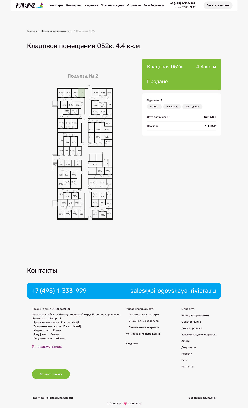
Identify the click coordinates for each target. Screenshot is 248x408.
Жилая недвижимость (140, 310)
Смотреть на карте (50, 348)
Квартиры (56, 5)
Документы (188, 348)
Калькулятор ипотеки (195, 316)
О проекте (134, 5)
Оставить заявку (51, 377)
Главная (32, 31)
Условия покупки (112, 5)
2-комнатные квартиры (144, 322)
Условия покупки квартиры (198, 335)
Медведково (41, 331)
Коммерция (73, 5)
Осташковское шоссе (47, 327)
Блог (184, 361)
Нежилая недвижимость (56, 31)
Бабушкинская (43, 339)
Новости (186, 354)
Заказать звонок (218, 5)
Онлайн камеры (154, 5)
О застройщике (191, 322)
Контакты (187, 367)
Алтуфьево (40, 335)
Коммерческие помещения (143, 334)
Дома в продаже (191, 329)
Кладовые (91, 5)
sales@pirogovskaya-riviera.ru (170, 292)
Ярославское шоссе (46, 323)
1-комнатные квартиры (144, 315)
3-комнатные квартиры (144, 328)
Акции (185, 342)
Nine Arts (135, 406)
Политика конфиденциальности (52, 400)
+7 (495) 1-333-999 (182, 3)
